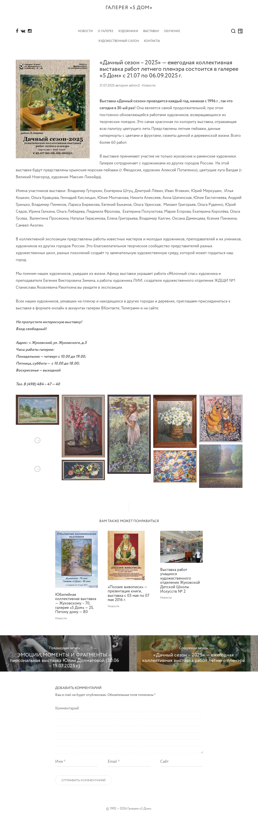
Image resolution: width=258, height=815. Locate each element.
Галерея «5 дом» (129, 14)
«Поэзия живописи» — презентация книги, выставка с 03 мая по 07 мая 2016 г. (128, 591)
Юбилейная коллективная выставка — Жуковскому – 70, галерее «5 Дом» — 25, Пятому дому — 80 (75, 600)
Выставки (151, 29)
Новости (85, 29)
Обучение (172, 29)
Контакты (152, 38)
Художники (128, 29)
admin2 (134, 83)
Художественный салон (118, 38)
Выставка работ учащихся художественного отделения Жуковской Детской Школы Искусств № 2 (180, 578)
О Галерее (105, 29)
